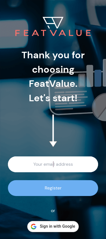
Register (53, 188)
